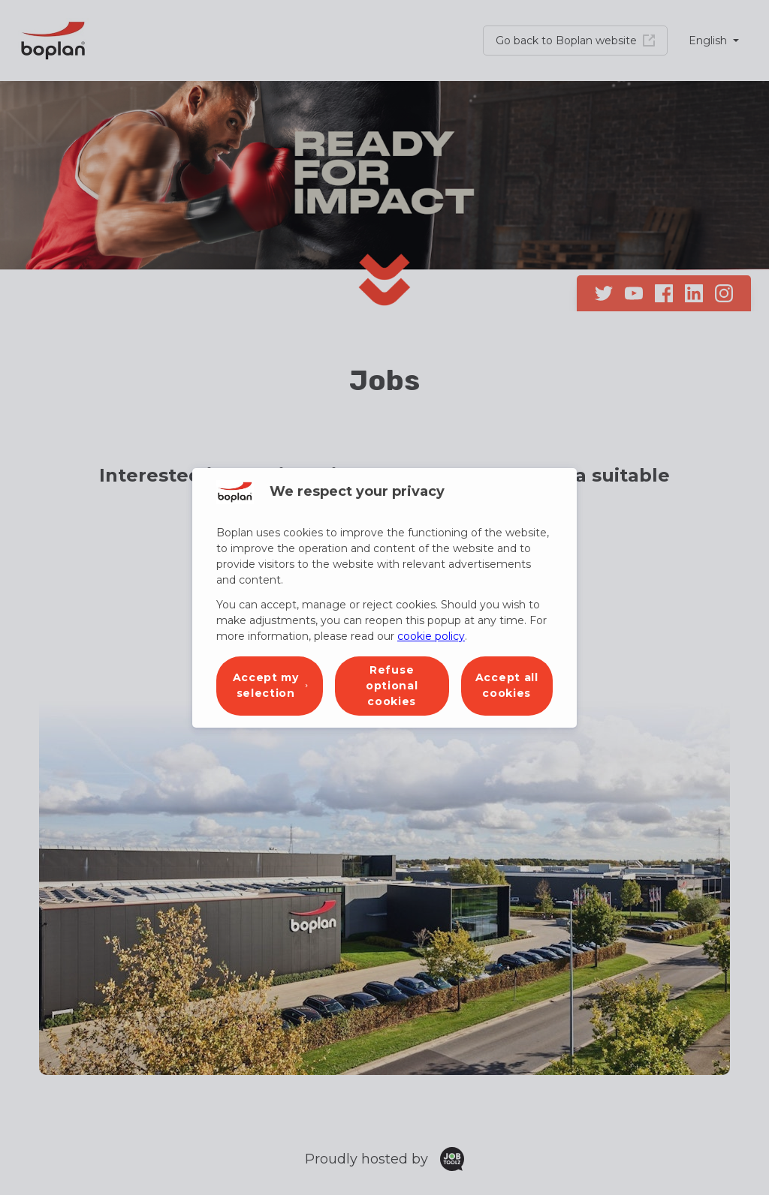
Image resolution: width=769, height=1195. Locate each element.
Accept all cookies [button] (506, 685)
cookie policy (431, 636)
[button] (269, 686)
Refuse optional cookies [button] (392, 685)
